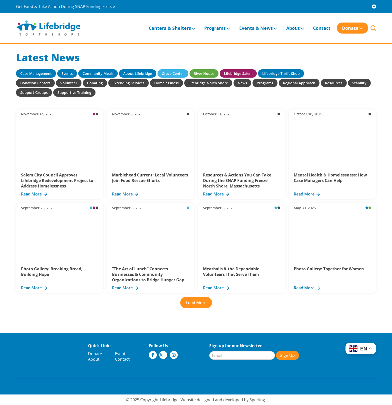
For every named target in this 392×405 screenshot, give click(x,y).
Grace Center (173, 73)
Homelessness (166, 83)
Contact (321, 28)
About (293, 28)
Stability (359, 83)
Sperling (257, 399)
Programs (215, 28)
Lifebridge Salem (238, 73)
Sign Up (287, 355)
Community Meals (98, 73)
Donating (95, 83)
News (242, 83)
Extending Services (128, 83)
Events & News (256, 28)
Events (67, 73)
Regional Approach (299, 83)
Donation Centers (35, 83)
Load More (196, 302)
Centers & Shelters (170, 28)
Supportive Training (74, 92)
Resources (333, 83)
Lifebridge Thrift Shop (281, 73)
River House (204, 73)
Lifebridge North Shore (208, 83)
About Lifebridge (137, 73)
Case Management (36, 73)
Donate (350, 28)
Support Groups (34, 92)
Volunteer (68, 83)
